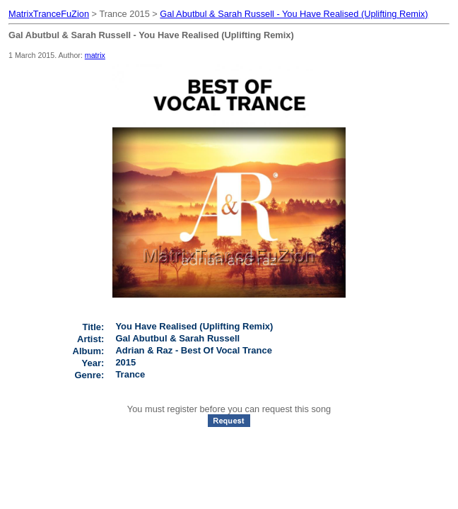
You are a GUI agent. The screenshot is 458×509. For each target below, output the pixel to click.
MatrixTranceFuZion (48, 13)
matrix (95, 55)
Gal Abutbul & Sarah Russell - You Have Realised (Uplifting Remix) (294, 13)
